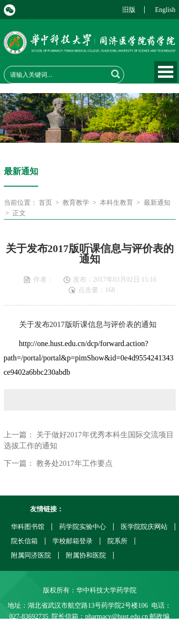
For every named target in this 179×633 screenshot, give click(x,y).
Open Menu (165, 72)
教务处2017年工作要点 (74, 463)
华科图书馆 (27, 526)
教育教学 (76, 202)
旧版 (129, 9)
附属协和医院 (86, 555)
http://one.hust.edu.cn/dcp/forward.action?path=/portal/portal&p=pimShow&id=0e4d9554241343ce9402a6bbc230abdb (89, 357)
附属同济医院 (31, 555)
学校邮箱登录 (73, 541)
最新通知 (157, 202)
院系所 (117, 541)
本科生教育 (116, 202)
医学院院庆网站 (144, 526)
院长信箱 (24, 541)
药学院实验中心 (82, 526)
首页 (45, 202)
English (165, 9)
